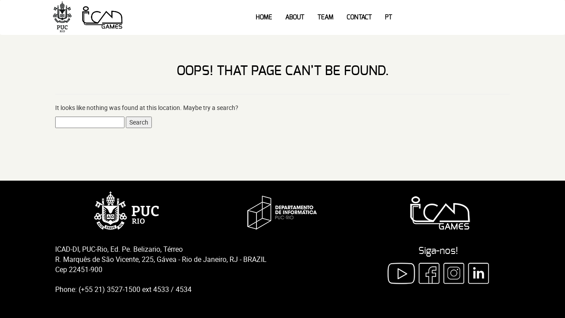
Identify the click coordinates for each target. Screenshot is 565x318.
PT (388, 18)
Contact (359, 18)
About (294, 18)
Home (264, 18)
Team (325, 18)
